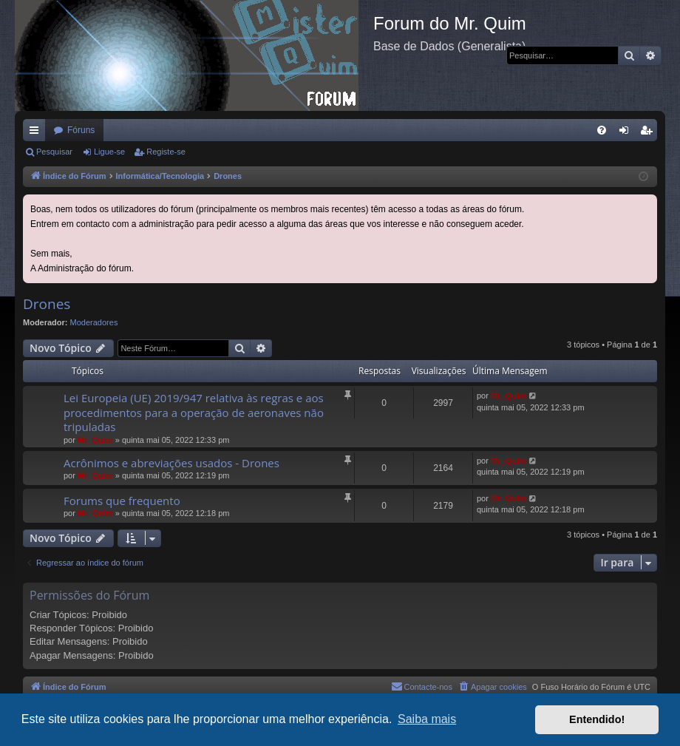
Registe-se (166, 151)
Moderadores (94, 322)
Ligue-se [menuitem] (627, 133)
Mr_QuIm (95, 439)
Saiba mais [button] (427, 719)
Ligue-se (109, 151)
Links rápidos (37, 133)
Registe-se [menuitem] (649, 133)
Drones (46, 303)
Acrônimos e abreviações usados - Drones (171, 462)
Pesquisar (54, 151)
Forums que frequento (122, 500)
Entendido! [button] (597, 719)
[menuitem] (602, 130)
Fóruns (81, 130)
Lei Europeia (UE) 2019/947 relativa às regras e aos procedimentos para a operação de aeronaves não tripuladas (194, 412)
